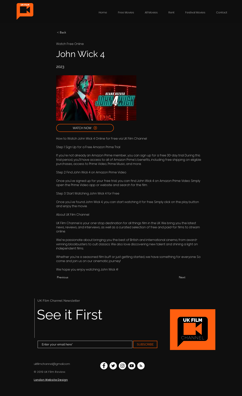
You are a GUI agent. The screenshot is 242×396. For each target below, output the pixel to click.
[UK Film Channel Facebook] (104, 365)
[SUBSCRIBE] (145, 344)
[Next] (175, 277)
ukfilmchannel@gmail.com (52, 364)
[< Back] (69, 32)
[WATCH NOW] (85, 128)
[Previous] (69, 277)
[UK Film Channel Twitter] (113, 365)
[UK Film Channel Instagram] (122, 365)
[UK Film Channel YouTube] (131, 365)
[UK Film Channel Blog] (141, 365)
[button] (197, 12)
